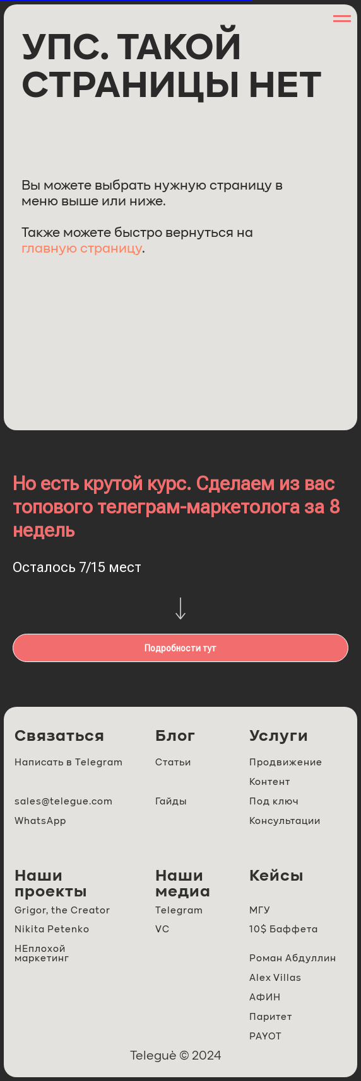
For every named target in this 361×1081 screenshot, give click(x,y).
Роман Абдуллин (292, 958)
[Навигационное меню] (342, 19)
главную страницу (81, 249)
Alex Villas (275, 978)
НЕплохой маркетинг (42, 953)
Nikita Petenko (52, 929)
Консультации (285, 821)
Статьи (173, 762)
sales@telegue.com (64, 801)
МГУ (259, 910)
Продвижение (286, 762)
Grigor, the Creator (62, 910)
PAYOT (265, 1036)
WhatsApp (40, 821)
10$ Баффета (283, 929)
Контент (269, 782)
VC (162, 929)
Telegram (179, 910)
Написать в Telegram (69, 762)
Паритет (270, 1017)
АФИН (265, 997)
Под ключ (274, 801)
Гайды (171, 801)
